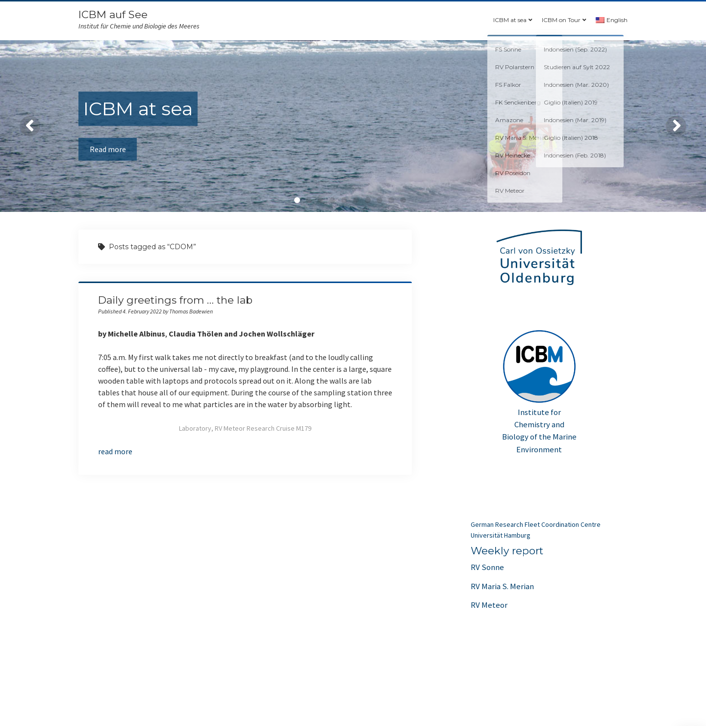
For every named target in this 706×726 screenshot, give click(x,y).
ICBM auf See (113, 14)
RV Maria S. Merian (502, 586)
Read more (108, 149)
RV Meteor (489, 604)
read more (115, 451)
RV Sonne (487, 567)
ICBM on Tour (561, 20)
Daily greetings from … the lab (175, 300)
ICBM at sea (510, 20)
